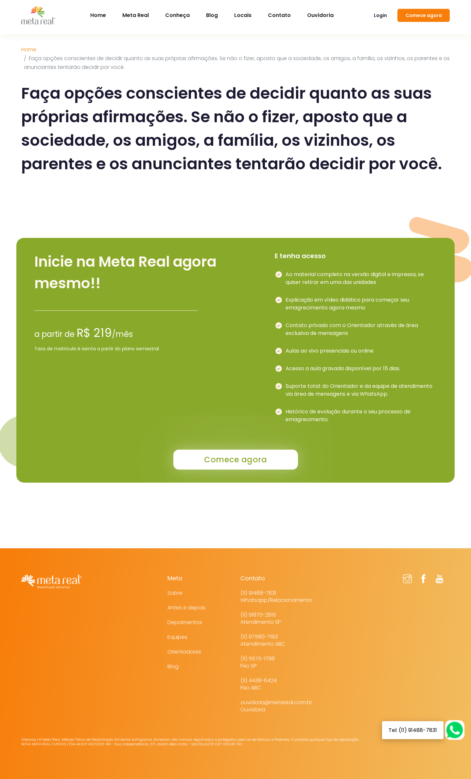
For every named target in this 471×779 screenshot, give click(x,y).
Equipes (177, 637)
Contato (279, 15)
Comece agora (424, 15)
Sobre (175, 593)
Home (28, 49)
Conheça (177, 15)
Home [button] (98, 15)
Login (380, 15)
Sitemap (28, 739)
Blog (212, 15)
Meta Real (135, 15)
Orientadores (184, 651)
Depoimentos (184, 622)
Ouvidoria (320, 15)
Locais (243, 15)
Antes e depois (186, 607)
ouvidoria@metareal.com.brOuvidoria (276, 706)
